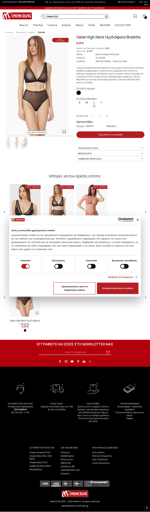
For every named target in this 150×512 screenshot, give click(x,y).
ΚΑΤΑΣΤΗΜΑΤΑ (127, 2)
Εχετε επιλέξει (84, 121)
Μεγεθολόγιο (35, 469)
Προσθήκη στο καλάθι (110, 134)
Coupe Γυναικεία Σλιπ (40, 452)
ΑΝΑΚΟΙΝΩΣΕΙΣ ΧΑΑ (70, 470)
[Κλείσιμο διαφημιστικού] (138, 220)
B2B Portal (66, 463)
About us (65, 452)
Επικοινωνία (67, 459)
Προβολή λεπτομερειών (120, 277)
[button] (43, 16)
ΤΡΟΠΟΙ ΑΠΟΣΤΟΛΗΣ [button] (111, 148)
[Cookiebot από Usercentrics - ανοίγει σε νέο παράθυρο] (120, 220)
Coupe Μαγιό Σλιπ (38, 462)
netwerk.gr (83, 505)
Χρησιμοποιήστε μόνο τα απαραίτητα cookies (75, 288)
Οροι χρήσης (98, 452)
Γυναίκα (9, 32)
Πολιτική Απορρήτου (102, 455)
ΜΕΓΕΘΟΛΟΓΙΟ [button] (111, 153)
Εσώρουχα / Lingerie (25, 32)
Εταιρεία (65, 473)
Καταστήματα (67, 455)
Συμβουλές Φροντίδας (40, 465)
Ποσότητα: (82, 115)
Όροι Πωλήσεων (100, 459)
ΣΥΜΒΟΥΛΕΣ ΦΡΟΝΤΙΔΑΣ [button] (111, 158)
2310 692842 (20, 409)
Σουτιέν (41, 32)
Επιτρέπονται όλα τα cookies (118, 288)
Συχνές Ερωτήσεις (101, 463)
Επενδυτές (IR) (68, 466)
